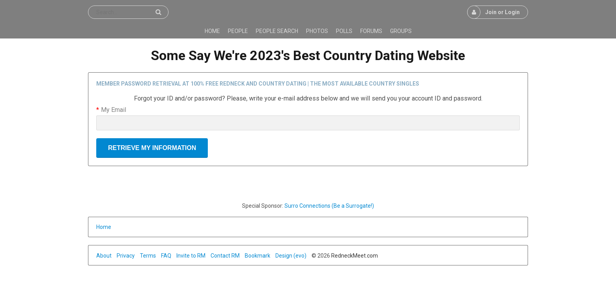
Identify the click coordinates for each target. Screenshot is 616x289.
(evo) (299, 255)
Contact (221, 255)
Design (283, 255)
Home (103, 227)
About (104, 255)
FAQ (166, 255)
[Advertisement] (308, 183)
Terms (148, 255)
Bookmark (257, 255)
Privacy (126, 255)
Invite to (186, 255)
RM (201, 255)
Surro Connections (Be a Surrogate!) (329, 206)
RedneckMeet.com (354, 255)
